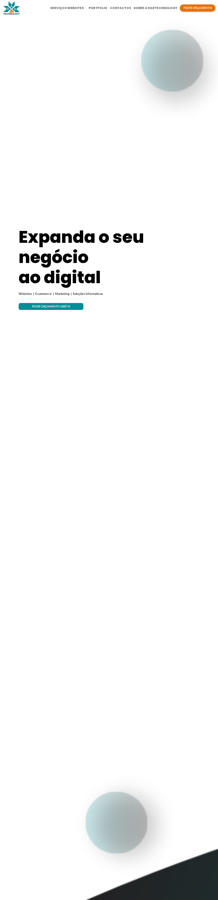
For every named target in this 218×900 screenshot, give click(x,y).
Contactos (120, 8)
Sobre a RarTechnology (155, 8)
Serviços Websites (68, 8)
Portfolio (98, 8)
